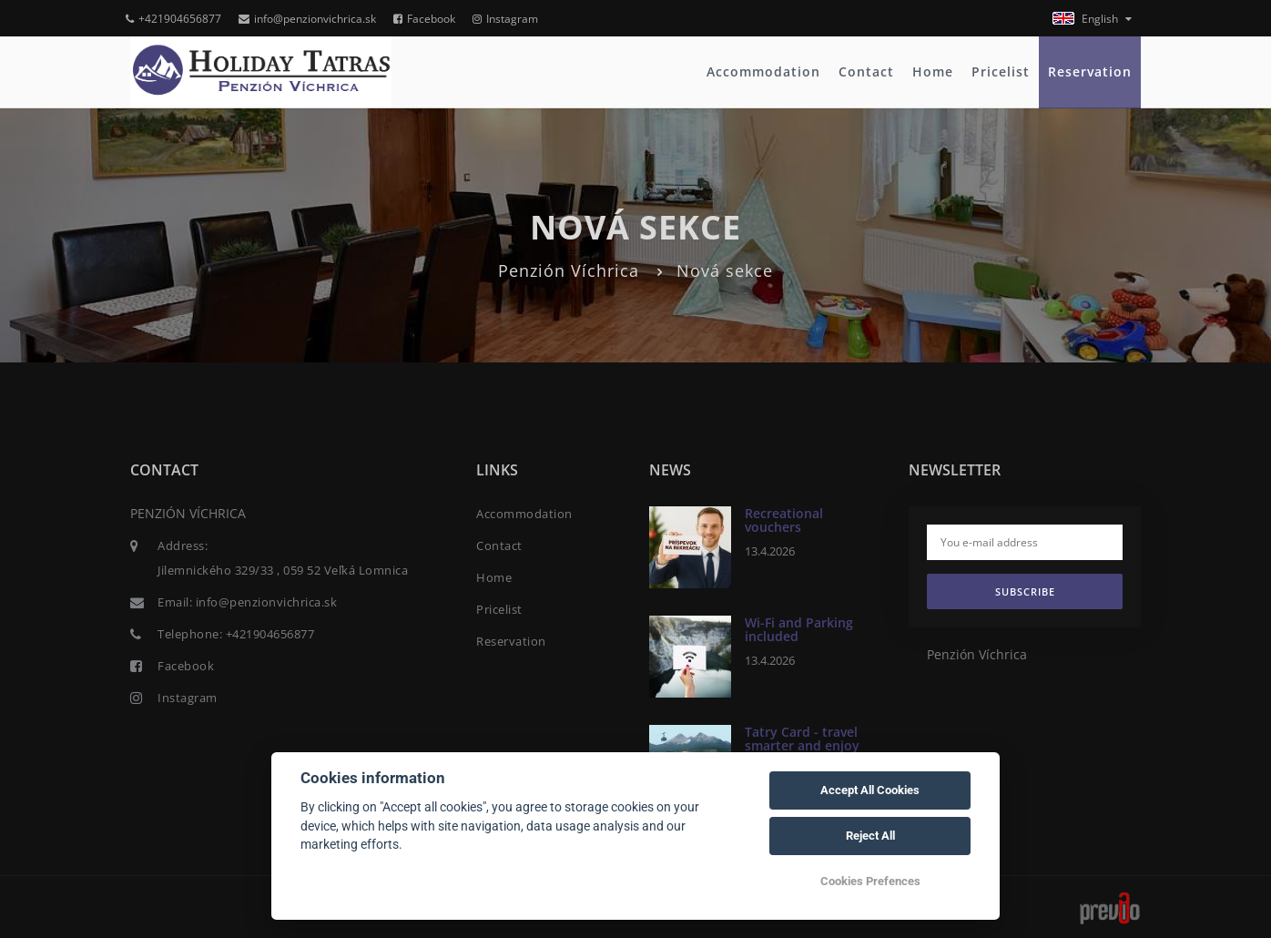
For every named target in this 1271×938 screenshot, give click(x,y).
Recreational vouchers (784, 520)
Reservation (1090, 71)
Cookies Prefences (870, 881)
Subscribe (1025, 591)
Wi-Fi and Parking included (799, 629)
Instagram (505, 18)
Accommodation (763, 71)
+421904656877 (173, 18)
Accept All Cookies (870, 790)
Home (932, 71)
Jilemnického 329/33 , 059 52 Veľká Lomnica (283, 570)
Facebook (424, 18)
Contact (866, 71)
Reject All (870, 835)
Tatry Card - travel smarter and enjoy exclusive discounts (805, 746)
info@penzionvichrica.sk (307, 18)
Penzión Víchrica (568, 270)
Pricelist (1000, 71)
